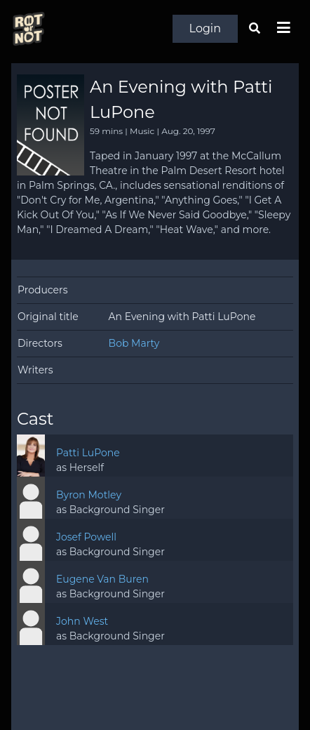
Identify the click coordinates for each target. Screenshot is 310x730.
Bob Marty (134, 343)
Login (205, 28)
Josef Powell (86, 537)
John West (82, 621)
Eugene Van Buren (102, 579)
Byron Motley (88, 495)
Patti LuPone (88, 452)
